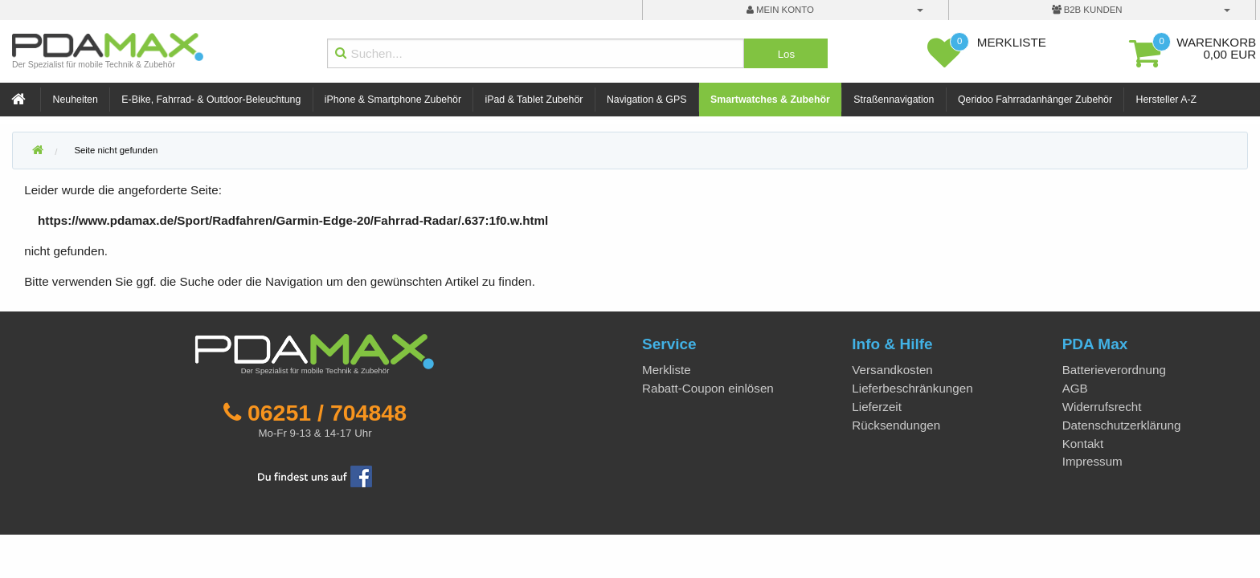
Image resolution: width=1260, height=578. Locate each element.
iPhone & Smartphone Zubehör (393, 99)
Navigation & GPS (647, 99)
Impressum (1092, 461)
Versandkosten (892, 370)
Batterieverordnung (1114, 370)
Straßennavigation (893, 99)
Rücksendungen (896, 425)
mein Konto (780, 9)
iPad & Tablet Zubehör (534, 99)
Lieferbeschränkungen (912, 388)
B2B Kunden (1087, 9)
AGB (1075, 388)
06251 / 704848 (327, 412)
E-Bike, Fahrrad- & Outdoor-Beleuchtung (211, 99)
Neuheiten (75, 99)
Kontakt (1083, 443)
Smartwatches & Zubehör (770, 99)
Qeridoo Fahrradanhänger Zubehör (1035, 99)
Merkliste (666, 370)
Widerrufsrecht (1102, 406)
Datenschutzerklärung (1121, 425)
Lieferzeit (877, 406)
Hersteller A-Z (1166, 99)
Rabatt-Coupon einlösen (708, 388)
